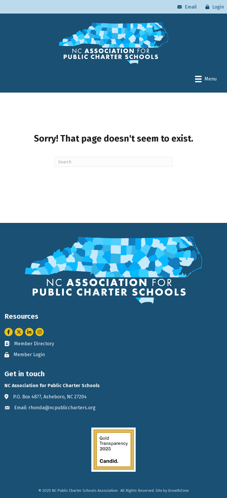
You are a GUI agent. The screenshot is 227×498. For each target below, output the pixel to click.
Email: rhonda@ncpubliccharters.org (54, 407)
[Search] (113, 162)
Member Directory (34, 343)
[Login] (213, 7)
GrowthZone (178, 490)
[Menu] (206, 79)
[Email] (185, 7)
